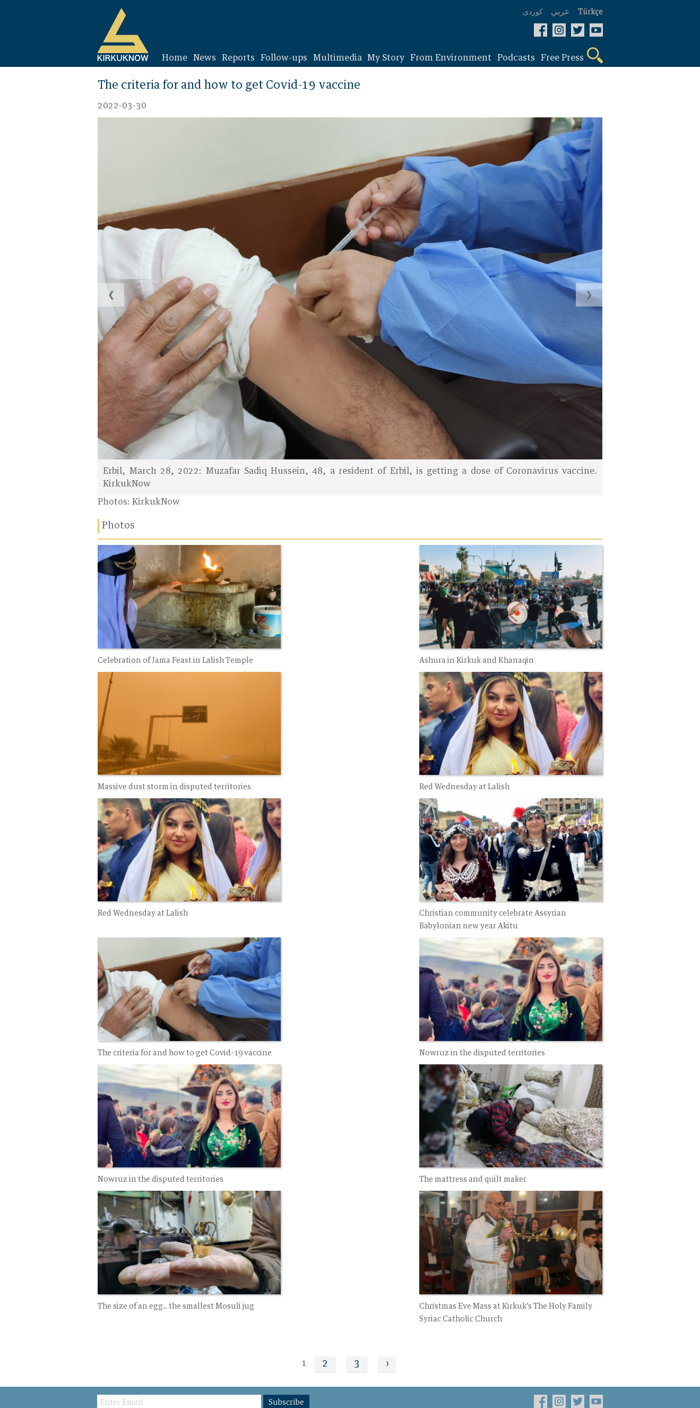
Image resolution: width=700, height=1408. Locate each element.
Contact (285, 1205)
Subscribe (288, 1123)
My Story (201, 1187)
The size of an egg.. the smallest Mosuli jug (347, 1025)
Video (280, 1187)
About (280, 1223)
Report (112, 1205)
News (109, 1187)
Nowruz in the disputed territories (332, 896)
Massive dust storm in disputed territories (516, 650)
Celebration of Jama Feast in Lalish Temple (177, 650)
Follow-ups (121, 1223)
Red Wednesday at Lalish (144, 767)
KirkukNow (156, 502)
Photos (198, 1236)
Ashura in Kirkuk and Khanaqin (326, 650)
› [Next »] (387, 1083)
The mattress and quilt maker (152, 1025)
